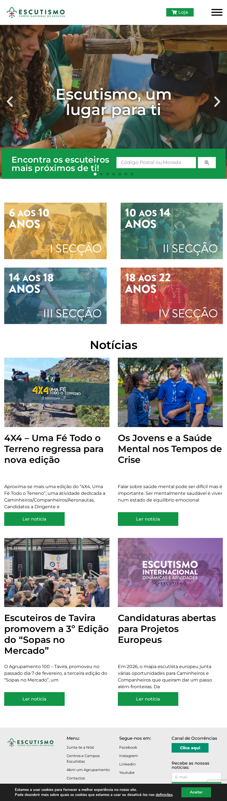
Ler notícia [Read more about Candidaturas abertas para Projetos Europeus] (148, 699)
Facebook (128, 747)
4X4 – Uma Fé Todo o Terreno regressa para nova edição (54, 448)
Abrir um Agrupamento (88, 769)
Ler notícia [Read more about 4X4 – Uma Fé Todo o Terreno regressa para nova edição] (34, 519)
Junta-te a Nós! (80, 747)
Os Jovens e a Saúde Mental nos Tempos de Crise (170, 448)
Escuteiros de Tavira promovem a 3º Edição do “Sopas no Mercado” (56, 634)
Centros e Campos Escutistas (83, 758)
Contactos (76, 778)
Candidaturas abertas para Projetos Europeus (167, 628)
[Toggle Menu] (217, 12)
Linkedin (127, 764)
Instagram (128, 755)
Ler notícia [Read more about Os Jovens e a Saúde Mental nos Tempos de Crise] (148, 519)
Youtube (127, 772)
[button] (10, 102)
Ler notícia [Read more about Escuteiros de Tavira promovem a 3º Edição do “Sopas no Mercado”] (34, 699)
